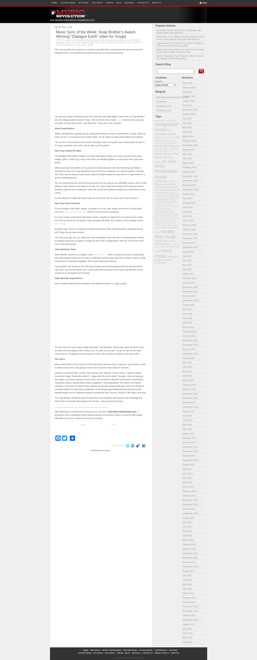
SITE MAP (173, 650)
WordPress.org (163, 110)
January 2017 (189, 282)
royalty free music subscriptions (165, 242)
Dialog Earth (88, 42)
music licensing (165, 145)
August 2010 (188, 624)
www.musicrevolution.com (75, 212)
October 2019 (189, 185)
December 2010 (190, 606)
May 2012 (187, 531)
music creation (171, 143)
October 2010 (189, 615)
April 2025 (187, 83)
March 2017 (188, 274)
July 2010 (187, 628)
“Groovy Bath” (99, 255)
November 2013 (190, 451)
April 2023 (187, 92)
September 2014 (190, 407)
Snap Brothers (68, 44)
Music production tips (108, 40)
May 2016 (187, 318)
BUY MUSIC (84, 3)
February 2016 (189, 331)
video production (163, 261)
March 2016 (188, 327)
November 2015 (190, 345)
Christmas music (163, 137)
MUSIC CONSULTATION (111, 650)
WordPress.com (164, 106)
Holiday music (168, 140)
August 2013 (188, 464)
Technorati (161, 101)
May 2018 (187, 211)
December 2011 (190, 553)
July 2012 (187, 522)
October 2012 (189, 509)
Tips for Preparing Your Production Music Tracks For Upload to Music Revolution (179, 57)
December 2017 (190, 234)
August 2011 (188, 571)
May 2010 (187, 637)
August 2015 (188, 358)
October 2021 (189, 114)
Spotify (157, 251)
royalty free (168, 218)
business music (165, 134)
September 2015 (190, 353)
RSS (204, 3)
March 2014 (188, 433)
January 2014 (189, 442)
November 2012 (190, 504)
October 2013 (189, 455)
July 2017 (187, 256)
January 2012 (189, 549)
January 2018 (189, 229)
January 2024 (189, 87)
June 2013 (187, 473)
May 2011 (187, 584)
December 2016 (190, 287)
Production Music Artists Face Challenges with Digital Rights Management (178, 31)
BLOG (119, 3)
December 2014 (190, 393)
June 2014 (187, 420)
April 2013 (187, 482)
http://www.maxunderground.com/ (167, 97)
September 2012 (190, 513)
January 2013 (189, 495)
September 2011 (190, 566)
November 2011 (190, 557)
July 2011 (187, 575)
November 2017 (190, 238)
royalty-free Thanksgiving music (164, 210)
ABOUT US (156, 3)
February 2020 (189, 167)
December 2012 (190, 500)
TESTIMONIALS (161, 650)
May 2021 (187, 127)
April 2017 (187, 269)
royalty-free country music (167, 196)
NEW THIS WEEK (130, 650)
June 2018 (187, 207)
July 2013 (187, 469)
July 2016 (187, 309)
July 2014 (187, 416)
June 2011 (187, 580)
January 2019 (189, 203)
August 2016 (188, 305)
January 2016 (189, 336)
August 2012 (188, 518)
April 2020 (187, 158)
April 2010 (187, 642)
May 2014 (187, 424)
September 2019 (190, 189)
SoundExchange (172, 246)
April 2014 (187, 429)
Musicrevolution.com (163, 151)
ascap (173, 120)
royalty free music (166, 234)
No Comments (117, 445)
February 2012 (189, 544)
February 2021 (189, 140)
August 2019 (188, 194)
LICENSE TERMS (67, 3)
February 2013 (189, 491)
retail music (160, 190)
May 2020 (187, 154)
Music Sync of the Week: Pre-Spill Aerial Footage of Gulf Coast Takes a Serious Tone (180, 50)
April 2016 (187, 322)
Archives (158, 81)
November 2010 (190, 611)
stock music (81, 44)
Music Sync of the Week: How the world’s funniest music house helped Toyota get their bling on (180, 37)
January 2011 (189, 602)
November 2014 (190, 398)
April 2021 (187, 132)
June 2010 (187, 633)
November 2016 (190, 291)
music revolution (170, 149)
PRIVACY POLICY (162, 653)
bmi (168, 130)
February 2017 (189, 278)
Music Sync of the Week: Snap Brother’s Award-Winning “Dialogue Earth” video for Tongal (96, 34)
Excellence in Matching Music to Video (81, 40)
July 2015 (187, 362)
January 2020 (189, 172)
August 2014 (188, 411)
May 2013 (187, 478)
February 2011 (189, 597)
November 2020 (190, 145)
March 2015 (188, 380)
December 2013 (190, 447)
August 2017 (188, 251)
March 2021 (188, 136)
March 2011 (188, 593)
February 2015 (189, 384)
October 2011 (189, 562)
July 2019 (187, 198)
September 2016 (190, 300)
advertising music (162, 120)
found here (59, 224)
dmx (173, 137)
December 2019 (190, 176)
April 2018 (187, 216)
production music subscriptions (166, 186)
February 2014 (189, 438)
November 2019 (190, 180)
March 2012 (188, 540)
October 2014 (189, 402)
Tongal (90, 44)
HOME (54, 3)
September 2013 (190, 460)
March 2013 (188, 487)
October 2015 (189, 349)
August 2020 (188, 149)
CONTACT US (143, 3)
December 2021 (190, 109)
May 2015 (187, 371)
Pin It (114, 425)
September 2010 (190, 620)
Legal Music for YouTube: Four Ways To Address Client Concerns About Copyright (179, 44)
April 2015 (187, 376)
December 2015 (190, 340)
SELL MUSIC (97, 3)
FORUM (109, 3)
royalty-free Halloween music (166, 198)
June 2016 (187, 314)
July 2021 (187, 118)
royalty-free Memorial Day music (166, 201)
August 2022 (188, 101)
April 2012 (187, 535)
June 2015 (187, 367)
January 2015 (189, 389)
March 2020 (188, 163)
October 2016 (189, 296)
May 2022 (187, 105)
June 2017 (187, 260)
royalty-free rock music (164, 204)
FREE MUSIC (95, 650)
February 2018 (189, 225)
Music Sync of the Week (129, 40)
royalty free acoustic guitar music (167, 219)
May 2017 (187, 265)
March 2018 (188, 220)
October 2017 (189, 243)
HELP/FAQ (129, 3)
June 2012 (187, 526)
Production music (63, 42)
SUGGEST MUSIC (146, 650)
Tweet (83, 425)
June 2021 (187, 123)
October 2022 (189, 96)
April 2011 (187, 589)
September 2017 (190, 247)
